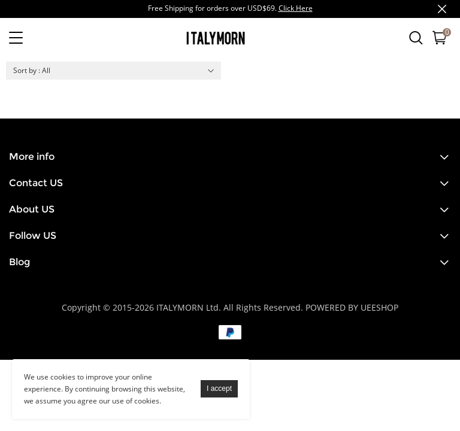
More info (32, 156)
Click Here (296, 8)
